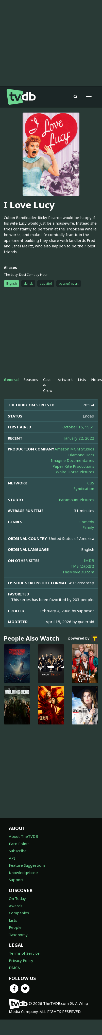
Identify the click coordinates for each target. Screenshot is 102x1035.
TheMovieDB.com (78, 571)
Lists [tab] (82, 379)
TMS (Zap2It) (82, 566)
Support (16, 879)
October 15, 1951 (78, 426)
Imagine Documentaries (72, 460)
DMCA (14, 967)
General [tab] (11, 379)
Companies (19, 912)
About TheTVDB (23, 836)
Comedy (86, 521)
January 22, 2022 (79, 438)
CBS (90, 482)
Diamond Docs (81, 454)
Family (88, 527)
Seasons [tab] (31, 379)
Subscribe (18, 850)
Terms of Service (24, 953)
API (12, 858)
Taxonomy (18, 934)
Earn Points (19, 843)
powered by (83, 638)
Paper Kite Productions (73, 466)
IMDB (89, 560)
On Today (17, 898)
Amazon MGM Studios (74, 448)
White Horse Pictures (75, 471)
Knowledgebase (23, 872)
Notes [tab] (96, 379)
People (15, 927)
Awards (15, 905)
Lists (13, 920)
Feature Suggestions (27, 865)
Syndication (84, 488)
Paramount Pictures (76, 499)
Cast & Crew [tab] (48, 385)
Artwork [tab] (65, 379)
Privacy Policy (21, 960)
